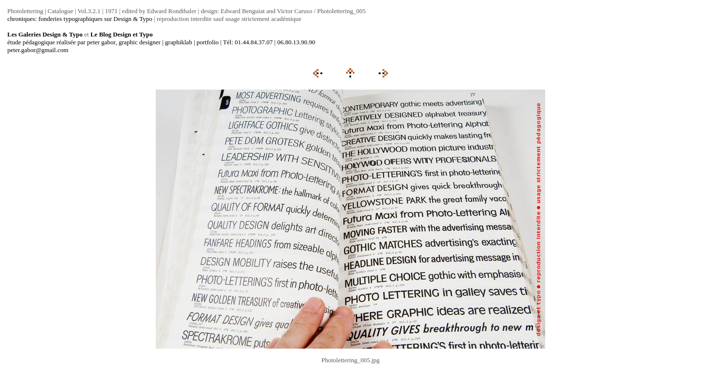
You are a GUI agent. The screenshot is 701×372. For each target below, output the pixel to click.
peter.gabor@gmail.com (37, 50)
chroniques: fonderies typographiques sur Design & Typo (79, 18)
